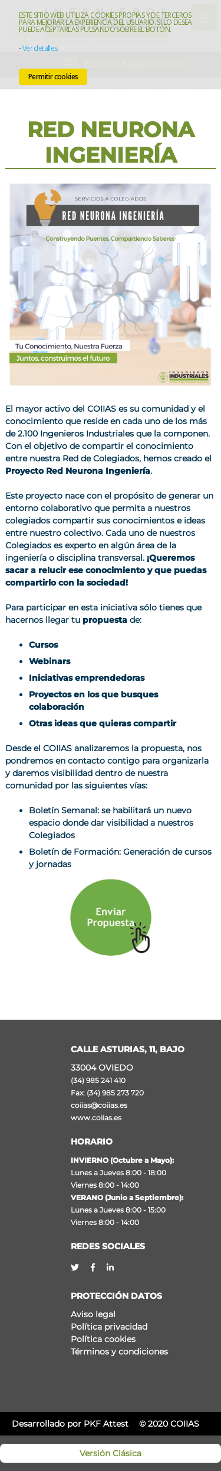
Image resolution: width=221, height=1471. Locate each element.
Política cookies (103, 1339)
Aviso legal (93, 1314)
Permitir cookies (53, 77)
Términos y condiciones (119, 1351)
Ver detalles (40, 48)
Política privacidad (109, 1326)
